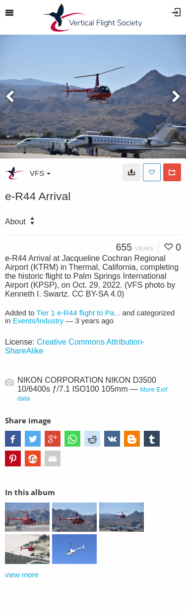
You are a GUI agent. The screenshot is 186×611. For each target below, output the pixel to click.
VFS (40, 173)
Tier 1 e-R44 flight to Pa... (78, 313)
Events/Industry (38, 321)
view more (22, 575)
